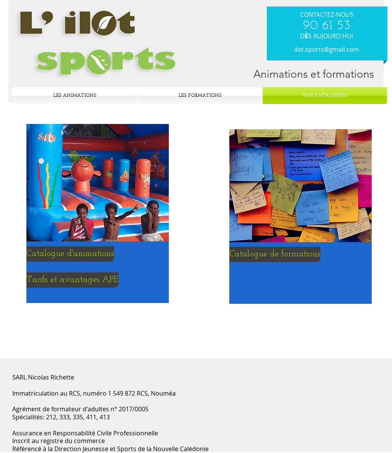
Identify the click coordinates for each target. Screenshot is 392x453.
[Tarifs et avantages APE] (72, 280)
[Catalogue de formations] (274, 254)
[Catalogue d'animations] (70, 254)
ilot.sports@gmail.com (326, 49)
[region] (97, 211)
